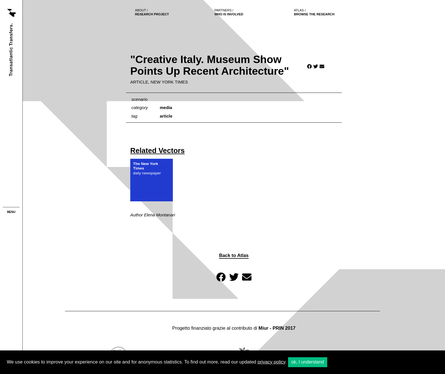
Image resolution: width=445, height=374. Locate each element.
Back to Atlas (234, 255)
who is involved (229, 12)
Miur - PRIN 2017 (277, 328)
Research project (152, 12)
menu (11, 212)
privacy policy (271, 362)
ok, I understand (307, 362)
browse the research (314, 12)
